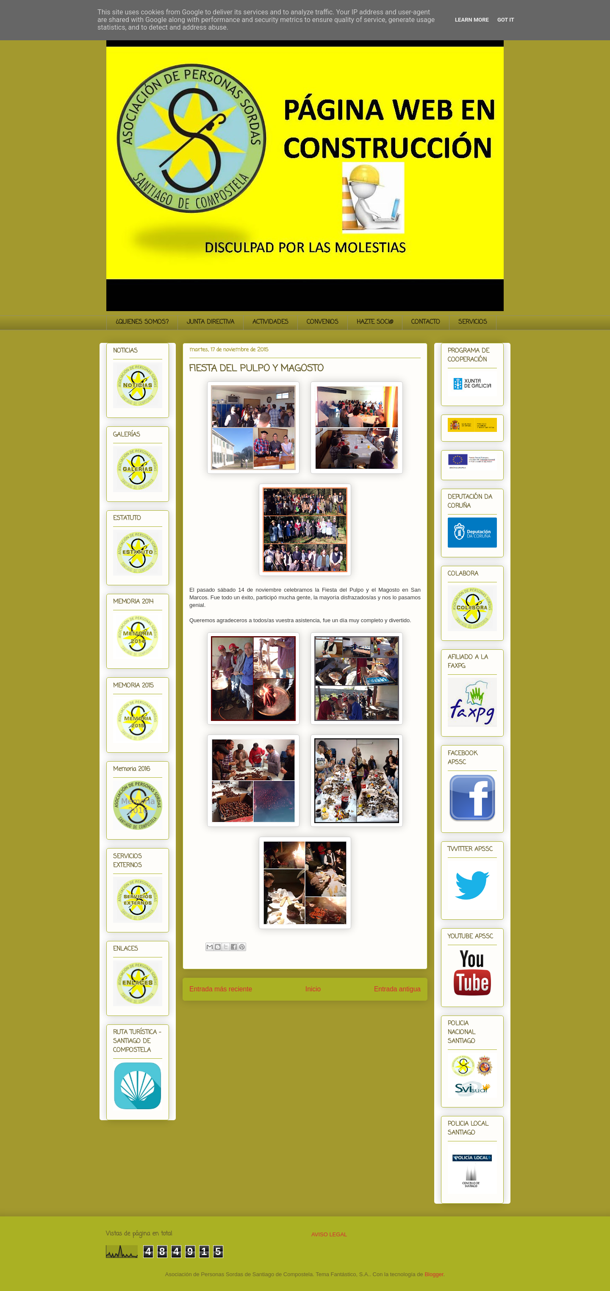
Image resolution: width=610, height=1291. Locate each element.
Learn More (472, 20)
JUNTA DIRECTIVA (210, 322)
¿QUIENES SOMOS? (142, 322)
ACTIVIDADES (270, 322)
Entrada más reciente (220, 989)
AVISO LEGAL (329, 1234)
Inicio (313, 989)
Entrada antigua (397, 989)
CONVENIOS (322, 322)
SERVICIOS (472, 322)
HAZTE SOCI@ (375, 322)
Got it (505, 20)
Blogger (433, 1274)
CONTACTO (425, 322)
